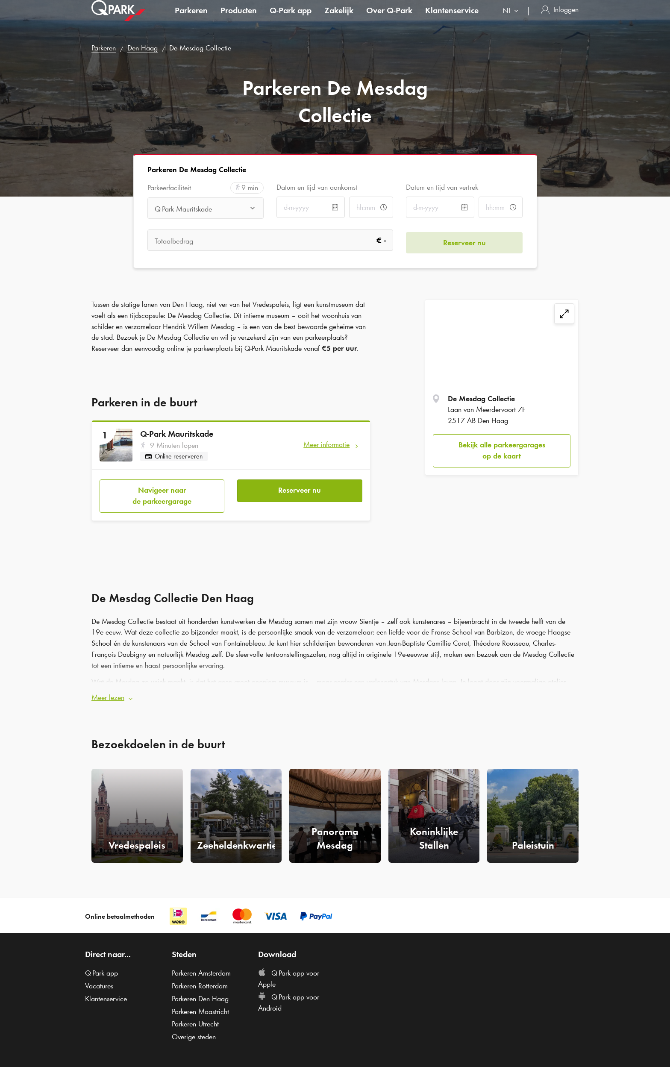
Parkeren (191, 19)
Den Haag (142, 48)
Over (389, 19)
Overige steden (194, 1032)
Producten (238, 19)
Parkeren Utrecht (195, 1019)
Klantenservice (452, 19)
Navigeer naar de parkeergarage (161, 493)
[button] (335, 693)
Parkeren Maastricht (200, 1007)
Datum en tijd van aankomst (316, 187)
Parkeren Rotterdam (200, 981)
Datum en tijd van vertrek (442, 187)
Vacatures (99, 981)
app (290, 19)
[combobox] (512, 20)
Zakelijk (338, 19)
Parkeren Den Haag (200, 994)
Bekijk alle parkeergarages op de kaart (501, 450)
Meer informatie (326, 444)
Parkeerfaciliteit (169, 187)
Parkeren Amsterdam (201, 969)
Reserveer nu (299, 488)
